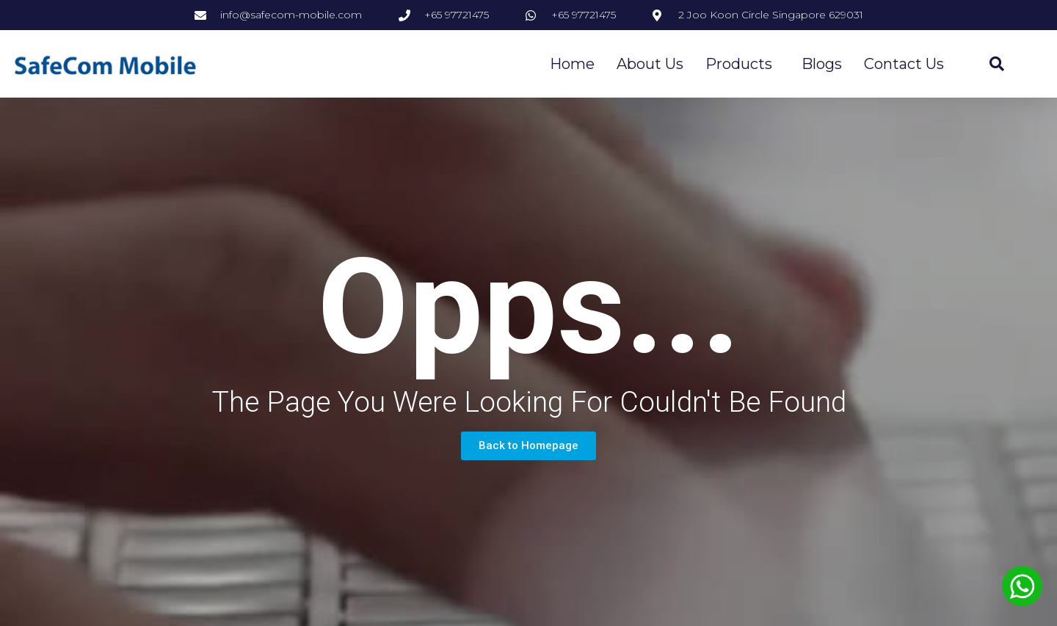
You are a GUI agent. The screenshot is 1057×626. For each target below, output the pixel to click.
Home (572, 64)
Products (742, 64)
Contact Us (904, 64)
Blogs (822, 64)
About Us (650, 64)
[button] (528, 446)
